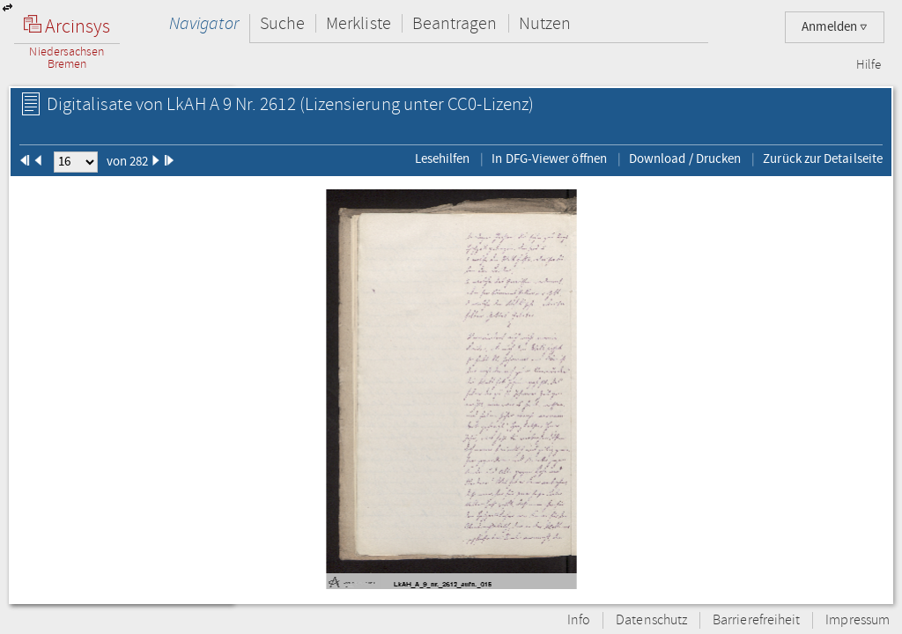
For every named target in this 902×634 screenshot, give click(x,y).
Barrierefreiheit (756, 620)
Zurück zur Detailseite (823, 158)
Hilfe (868, 65)
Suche (282, 23)
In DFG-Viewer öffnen (549, 158)
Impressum (857, 620)
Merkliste (358, 23)
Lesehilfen (442, 158)
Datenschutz (651, 620)
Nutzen (545, 23)
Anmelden (835, 26)
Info (578, 620)
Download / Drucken (685, 158)
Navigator (204, 23)
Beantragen (455, 23)
